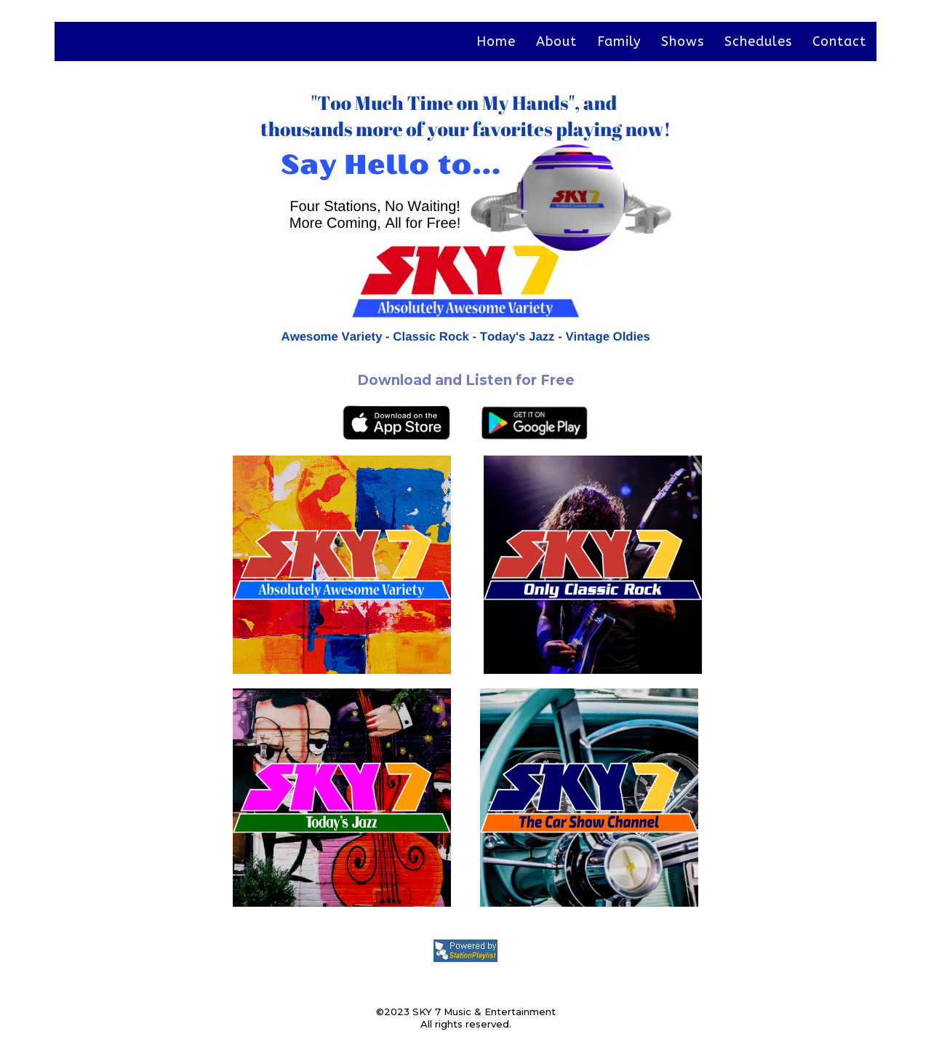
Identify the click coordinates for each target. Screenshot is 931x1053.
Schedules (758, 41)
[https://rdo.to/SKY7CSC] (678, 797)
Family (619, 41)
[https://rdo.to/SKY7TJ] (253, 797)
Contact (839, 41)
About (556, 41)
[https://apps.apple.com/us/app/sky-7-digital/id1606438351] (253, 423)
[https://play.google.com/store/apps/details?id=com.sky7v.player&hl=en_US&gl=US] (678, 423)
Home (496, 41)
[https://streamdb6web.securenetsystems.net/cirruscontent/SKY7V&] (253, 565)
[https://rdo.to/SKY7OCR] (678, 565)
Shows (682, 41)
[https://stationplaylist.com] (465, 950)
